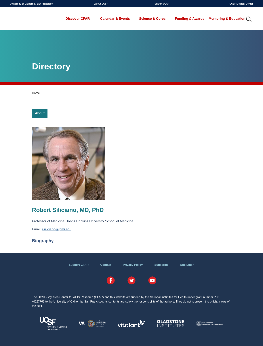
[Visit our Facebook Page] (110, 281)
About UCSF (101, 3)
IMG (249, 19)
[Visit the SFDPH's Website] (209, 325)
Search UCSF (162, 3)
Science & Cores (152, 18)
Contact (105, 264)
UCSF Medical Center (241, 3)
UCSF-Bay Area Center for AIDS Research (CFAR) (29, 19)
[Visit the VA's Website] (92, 326)
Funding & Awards (189, 18)
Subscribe (161, 264)
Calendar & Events (115, 18)
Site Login (187, 264)
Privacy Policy (133, 264)
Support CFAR (79, 264)
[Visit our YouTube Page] (152, 281)
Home (36, 93)
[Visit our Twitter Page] (131, 281)
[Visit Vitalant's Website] (131, 326)
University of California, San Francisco (31, 3)
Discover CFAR (78, 18)
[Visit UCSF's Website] (53, 329)
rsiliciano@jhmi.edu (56, 229)
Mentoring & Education (227, 18)
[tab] (39, 113)
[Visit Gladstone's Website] (170, 326)
